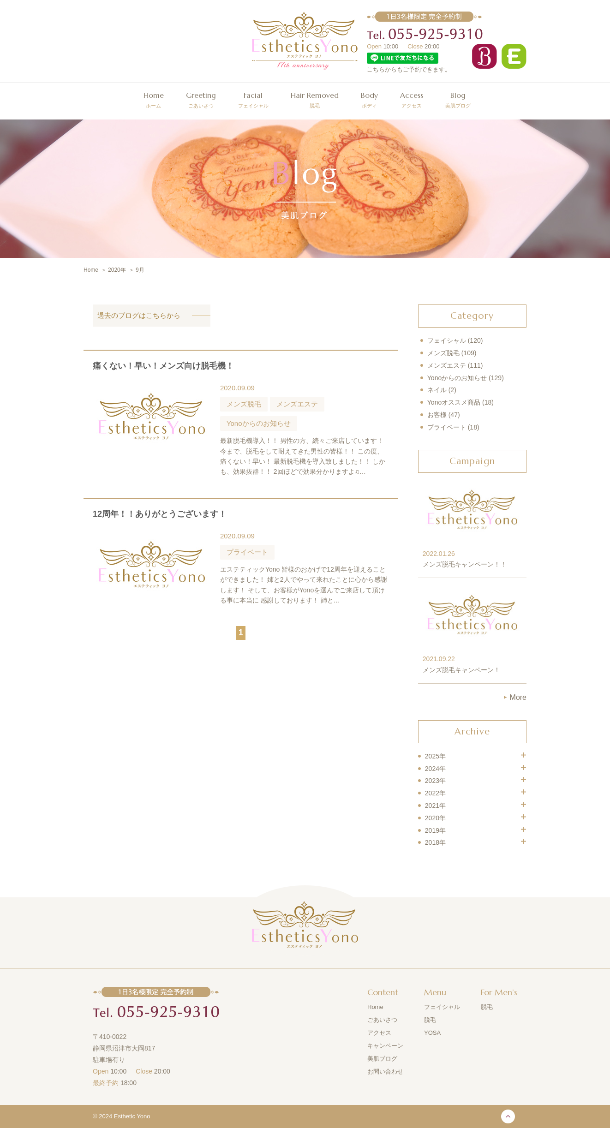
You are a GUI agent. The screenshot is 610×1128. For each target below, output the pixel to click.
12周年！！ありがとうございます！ (160, 514)
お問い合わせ (385, 1071)
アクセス (411, 98)
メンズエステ (446, 365)
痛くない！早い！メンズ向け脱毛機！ (163, 365)
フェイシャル (253, 98)
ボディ (369, 98)
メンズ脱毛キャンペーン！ (461, 670)
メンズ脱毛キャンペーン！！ (465, 564)
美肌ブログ (458, 98)
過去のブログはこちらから (138, 315)
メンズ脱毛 (443, 353)
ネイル (437, 390)
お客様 (437, 414)
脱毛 (315, 98)
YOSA (432, 1032)
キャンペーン (385, 1045)
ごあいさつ (201, 98)
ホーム (154, 98)
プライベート (446, 427)
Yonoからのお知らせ (457, 378)
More (518, 697)
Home (375, 1006)
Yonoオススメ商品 (453, 402)
